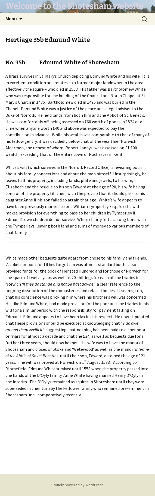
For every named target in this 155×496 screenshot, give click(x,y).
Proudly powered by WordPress (77, 484)
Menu (11, 19)
